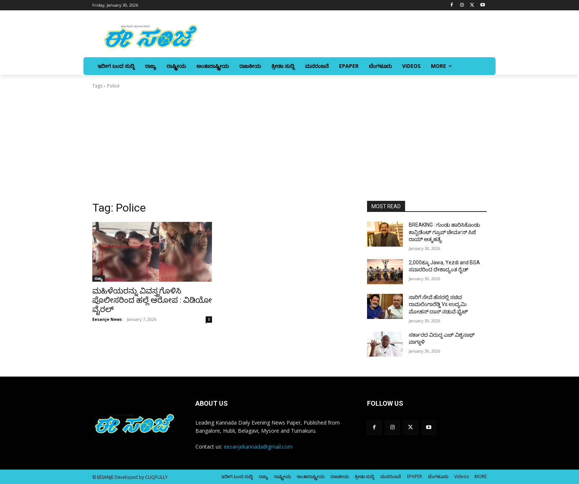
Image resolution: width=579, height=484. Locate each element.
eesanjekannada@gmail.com (258, 446)
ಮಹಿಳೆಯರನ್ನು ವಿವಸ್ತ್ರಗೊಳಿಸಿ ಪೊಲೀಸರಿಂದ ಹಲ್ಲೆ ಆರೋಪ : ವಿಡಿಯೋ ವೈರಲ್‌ (152, 300)
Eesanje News (107, 319)
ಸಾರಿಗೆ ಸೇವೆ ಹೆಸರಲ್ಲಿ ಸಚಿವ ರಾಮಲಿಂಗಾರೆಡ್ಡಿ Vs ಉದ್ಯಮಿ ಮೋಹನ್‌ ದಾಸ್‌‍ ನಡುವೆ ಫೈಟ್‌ (438, 304)
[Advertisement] (289, 145)
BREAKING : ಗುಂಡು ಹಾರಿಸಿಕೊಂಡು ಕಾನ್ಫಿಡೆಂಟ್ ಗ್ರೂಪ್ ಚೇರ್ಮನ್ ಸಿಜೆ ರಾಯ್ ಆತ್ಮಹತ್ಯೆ (444, 232)
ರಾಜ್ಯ (99, 278)
